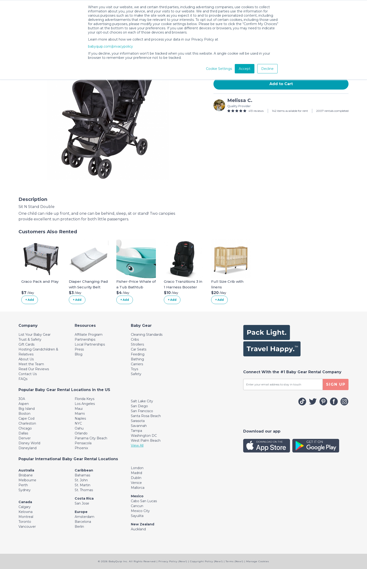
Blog (78, 354)
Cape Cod (26, 418)
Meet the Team (31, 364)
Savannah (139, 426)
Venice (136, 483)
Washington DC (144, 435)
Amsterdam (84, 517)
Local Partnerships (90, 344)
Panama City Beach (91, 438)
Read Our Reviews (33, 369)
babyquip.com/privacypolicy (110, 46)
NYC (78, 423)
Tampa (136, 431)
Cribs (135, 339)
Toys (134, 369)
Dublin (136, 478)
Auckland (138, 529)
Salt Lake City (142, 401)
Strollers (137, 344)
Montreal (25, 517)
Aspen (23, 404)
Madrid (136, 473)
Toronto (24, 522)
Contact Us (27, 374)
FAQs (22, 379)
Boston (24, 413)
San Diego (139, 406)
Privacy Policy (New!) (172, 561)
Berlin (79, 526)
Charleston (27, 423)
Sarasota (138, 421)
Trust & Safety (29, 339)
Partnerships (85, 339)
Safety (136, 374)
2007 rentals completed (332, 111)
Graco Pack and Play (40, 281)
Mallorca (137, 488)
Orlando (81, 433)
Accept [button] (244, 69)
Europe (81, 512)
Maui (79, 409)
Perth (23, 485)
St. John (81, 480)
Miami (80, 413)
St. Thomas (84, 490)
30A (21, 399)
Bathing (137, 359)
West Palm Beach (146, 440)
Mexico (137, 496)
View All (137, 445)
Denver (24, 438)
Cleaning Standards (146, 334)
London (137, 468)
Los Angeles (85, 404)
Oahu (79, 428)
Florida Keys (84, 399)
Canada (25, 502)
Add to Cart (281, 84)
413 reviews (256, 111)
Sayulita (137, 516)
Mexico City (140, 511)
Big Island (26, 409)
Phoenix (81, 448)
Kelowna (25, 512)
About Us (26, 359)
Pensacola (83, 443)
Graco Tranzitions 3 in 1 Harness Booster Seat (183, 287)
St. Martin (82, 485)
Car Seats (138, 349)
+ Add (29, 299)
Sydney (24, 490)
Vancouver (27, 526)
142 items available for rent (290, 111)
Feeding (137, 354)
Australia (26, 470)
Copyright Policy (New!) (206, 561)
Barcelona (83, 522)
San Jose (82, 503)
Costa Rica (84, 498)
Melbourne (27, 480)
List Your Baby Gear (34, 334)
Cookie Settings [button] (219, 69)
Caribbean (84, 470)
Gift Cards (26, 344)
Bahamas (82, 475)
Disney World (29, 443)
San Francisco (142, 411)
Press (79, 349)
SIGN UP (335, 384)
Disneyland (27, 448)
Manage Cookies (257, 561)
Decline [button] (267, 69)
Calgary (24, 507)
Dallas (23, 433)
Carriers (137, 364)
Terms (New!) (234, 561)
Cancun (137, 506)
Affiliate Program (89, 334)
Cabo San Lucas (144, 501)
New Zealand (142, 524)
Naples (80, 418)
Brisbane (25, 475)
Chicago (25, 428)
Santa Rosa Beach (146, 416)
